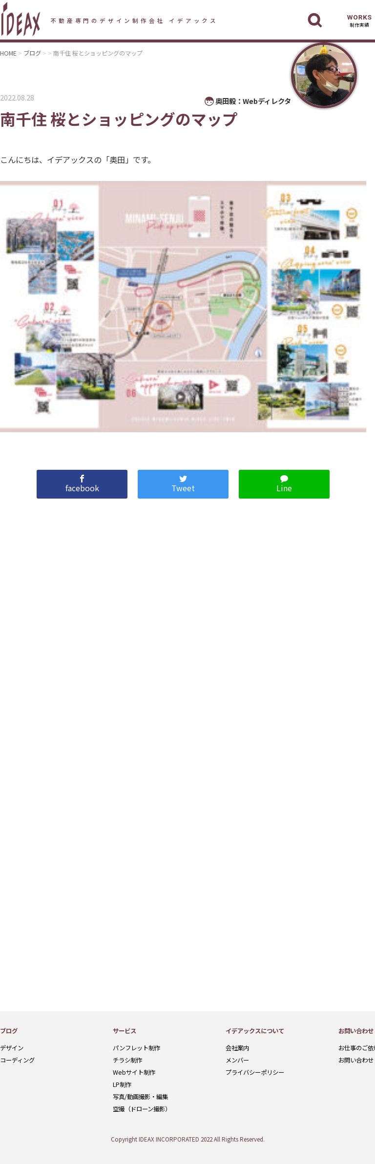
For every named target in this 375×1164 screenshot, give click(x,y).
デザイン (11, 1048)
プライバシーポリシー (255, 1072)
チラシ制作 (127, 1060)
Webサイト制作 (134, 1072)
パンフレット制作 (136, 1048)
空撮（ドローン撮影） (142, 1108)
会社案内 (237, 1048)
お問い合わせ (356, 1060)
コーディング (17, 1060)
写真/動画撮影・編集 (140, 1096)
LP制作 (122, 1084)
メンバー (237, 1060)
